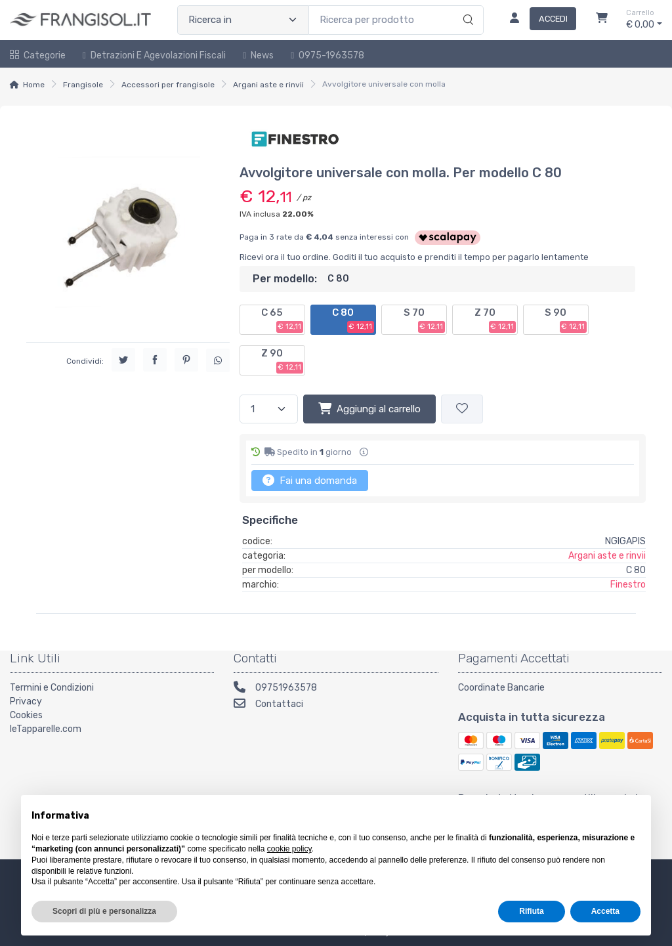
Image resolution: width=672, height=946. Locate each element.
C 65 (282, 320)
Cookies (26, 715)
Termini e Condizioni (52, 687)
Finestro (628, 584)
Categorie (38, 55)
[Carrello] (602, 20)
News (258, 55)
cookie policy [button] (289, 848)
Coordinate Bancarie (501, 687)
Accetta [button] (605, 911)
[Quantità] (269, 409)
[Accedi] (537, 20)
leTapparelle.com (45, 729)
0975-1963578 (327, 55)
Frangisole (83, 84)
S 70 (424, 320)
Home (34, 84)
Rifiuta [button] (531, 911)
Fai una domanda (309, 480)
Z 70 (495, 320)
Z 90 (282, 360)
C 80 (353, 320)
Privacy (26, 701)
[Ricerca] (466, 6)
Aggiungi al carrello (369, 408)
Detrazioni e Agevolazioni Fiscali (154, 55)
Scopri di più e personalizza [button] (104, 911)
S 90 (566, 320)
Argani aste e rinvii (268, 84)
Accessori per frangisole (168, 84)
